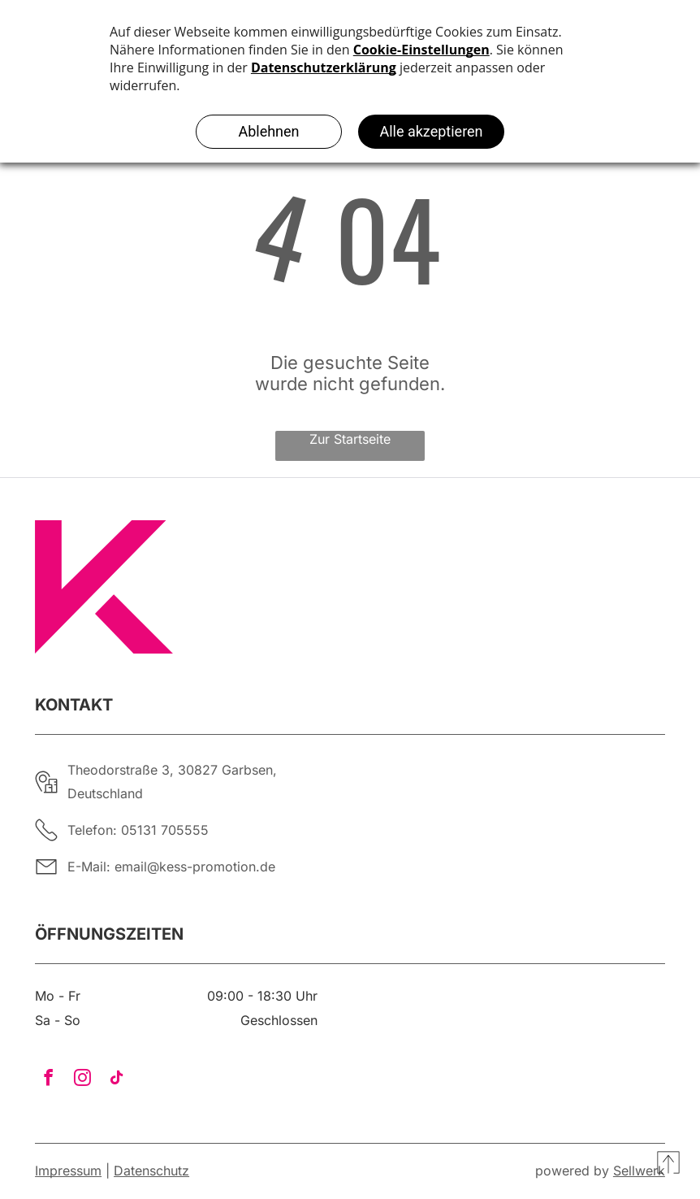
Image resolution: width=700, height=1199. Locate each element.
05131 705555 (165, 830)
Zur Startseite (350, 439)
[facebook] (48, 1080)
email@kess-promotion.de (195, 866)
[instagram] (82, 1080)
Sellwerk (639, 1170)
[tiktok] (116, 1080)
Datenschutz (151, 1170)
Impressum (68, 1170)
